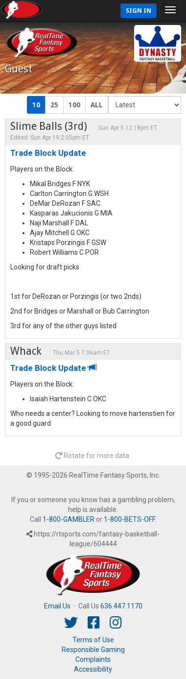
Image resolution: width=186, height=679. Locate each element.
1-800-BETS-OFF (129, 519)
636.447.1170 (121, 606)
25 (54, 105)
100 (74, 105)
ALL (97, 105)
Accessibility (93, 669)
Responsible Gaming (93, 650)
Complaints (93, 659)
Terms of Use (93, 640)
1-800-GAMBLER (68, 519)
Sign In (138, 10)
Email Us (57, 606)
